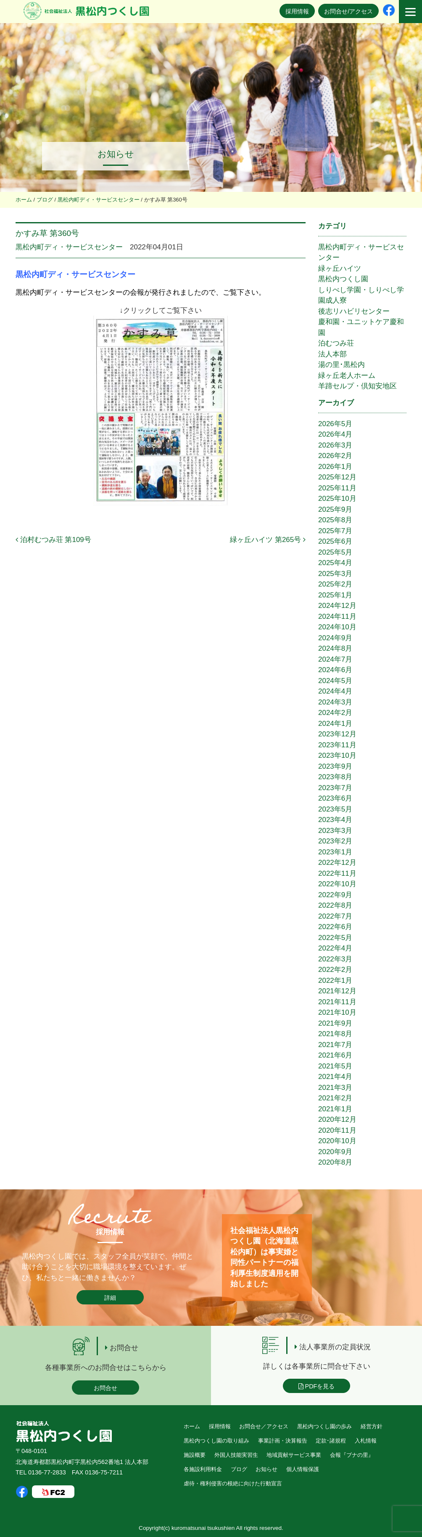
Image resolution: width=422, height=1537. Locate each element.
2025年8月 (335, 520)
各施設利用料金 (203, 1469)
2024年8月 (335, 648)
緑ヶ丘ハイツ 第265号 (268, 540)
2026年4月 (335, 434)
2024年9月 (335, 638)
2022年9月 (335, 895)
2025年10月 (337, 499)
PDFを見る (316, 1386)
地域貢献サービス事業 (293, 1455)
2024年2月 (335, 713)
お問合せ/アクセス (348, 11)
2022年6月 (335, 927)
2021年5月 (335, 1066)
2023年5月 (335, 809)
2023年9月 (335, 766)
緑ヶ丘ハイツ (339, 268)
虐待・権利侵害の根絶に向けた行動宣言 (233, 1483)
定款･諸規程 (331, 1441)
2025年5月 (335, 552)
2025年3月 (335, 574)
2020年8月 (335, 1162)
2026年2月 (335, 456)
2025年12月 (337, 477)
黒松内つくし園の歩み (324, 1426)
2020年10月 (337, 1141)
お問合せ (105, 1388)
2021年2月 (335, 1098)
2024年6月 (335, 670)
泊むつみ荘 (336, 343)
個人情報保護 (302, 1469)
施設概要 (195, 1455)
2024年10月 (337, 627)
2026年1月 (335, 467)
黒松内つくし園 (343, 279)
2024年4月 (335, 691)
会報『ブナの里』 (352, 1455)
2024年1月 (335, 724)
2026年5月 (335, 424)
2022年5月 (335, 938)
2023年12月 (337, 734)
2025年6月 (335, 541)
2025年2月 (335, 584)
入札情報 (366, 1441)
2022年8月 (335, 905)
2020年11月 (337, 1130)
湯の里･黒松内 (341, 365)
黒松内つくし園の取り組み (216, 1441)
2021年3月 (335, 1088)
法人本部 (332, 354)
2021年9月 (335, 1023)
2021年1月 (335, 1109)
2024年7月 (335, 659)
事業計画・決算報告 (282, 1441)
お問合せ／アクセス (263, 1426)
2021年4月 (335, 1077)
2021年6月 (335, 1055)
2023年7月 (335, 788)
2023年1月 (335, 852)
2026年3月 (335, 445)
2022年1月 (335, 981)
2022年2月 (335, 970)
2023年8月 (335, 777)
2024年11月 (337, 617)
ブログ (239, 1469)
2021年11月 (337, 1002)
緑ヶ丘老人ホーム (346, 376)
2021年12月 (337, 991)
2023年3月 (335, 831)
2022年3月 (335, 959)
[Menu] (410, 11)
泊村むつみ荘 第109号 (53, 540)
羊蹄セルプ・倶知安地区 (357, 386)
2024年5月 (335, 681)
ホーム (192, 1426)
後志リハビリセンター (354, 311)
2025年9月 (335, 509)
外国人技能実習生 (236, 1455)
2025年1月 (335, 595)
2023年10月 (337, 755)
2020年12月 (337, 1119)
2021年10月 (337, 1012)
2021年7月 (335, 1045)
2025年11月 (337, 488)
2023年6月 (335, 798)
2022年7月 (335, 916)
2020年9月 (335, 1152)
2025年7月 (335, 531)
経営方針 (371, 1426)
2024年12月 (337, 606)
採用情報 (297, 11)
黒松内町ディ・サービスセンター (69, 247)
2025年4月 (335, 563)
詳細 (110, 1297)
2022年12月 (337, 863)
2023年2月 (335, 841)
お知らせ (266, 1469)
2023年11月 (337, 745)
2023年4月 (335, 820)
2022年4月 (335, 948)
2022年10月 (337, 884)
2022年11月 (337, 873)
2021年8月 (335, 1034)
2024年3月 (335, 702)
